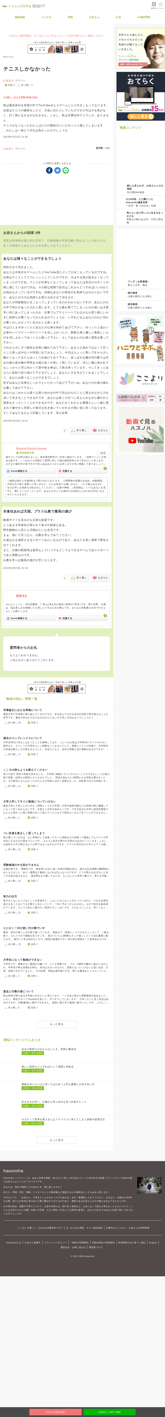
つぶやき (46, 17)
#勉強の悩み (31, 97)
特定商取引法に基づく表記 (132, 1242)
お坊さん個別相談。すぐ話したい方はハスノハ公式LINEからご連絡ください (56, 35)
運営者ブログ (96, 1247)
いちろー (8, 80)
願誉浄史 (21, 595)
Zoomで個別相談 (55, 1412)
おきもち (103, 430)
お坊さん (94, 17)
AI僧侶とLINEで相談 (109, 1412)
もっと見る (57, 1024)
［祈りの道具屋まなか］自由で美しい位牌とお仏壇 (56, 42)
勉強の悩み (8, 57)
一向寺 (102, 453)
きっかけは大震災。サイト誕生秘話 (84, 1228)
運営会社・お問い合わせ (73, 1247)
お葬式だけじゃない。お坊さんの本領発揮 (127, 1228)
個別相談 (20, 17)
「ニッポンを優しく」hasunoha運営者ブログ (39, 1228)
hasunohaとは (13, 1242)
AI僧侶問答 (143, 17)
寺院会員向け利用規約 (103, 1242)
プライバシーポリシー (55, 1242)
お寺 (118, 17)
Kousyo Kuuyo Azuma (31, 448)
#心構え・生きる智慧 (14, 97)
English (153, 1242)
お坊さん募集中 (33, 1242)
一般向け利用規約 (79, 1242)
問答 (70, 17)
